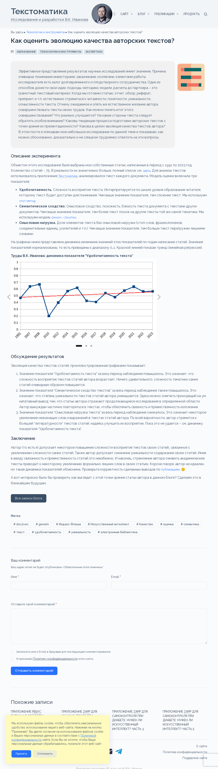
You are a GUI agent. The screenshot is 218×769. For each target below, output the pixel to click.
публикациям (171, 469)
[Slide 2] (86, 345)
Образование (26, 51)
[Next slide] (159, 297)
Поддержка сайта (195, 754)
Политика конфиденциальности (185, 748)
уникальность (79, 533)
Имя (15, 578)
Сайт (127, 13)
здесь (147, 171)
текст (19, 533)
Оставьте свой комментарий (34, 605)
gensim (42, 524)
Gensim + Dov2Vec (65, 217)
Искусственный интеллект (108, 524)
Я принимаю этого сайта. (53, 660)
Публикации (167, 13)
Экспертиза (94, 51)
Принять (21, 753)
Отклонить (44, 753)
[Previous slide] (9, 297)
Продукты (195, 13)
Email (116, 578)
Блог (144, 13)
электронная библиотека (117, 533)
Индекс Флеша (68, 524)
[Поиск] (205, 14)
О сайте (201, 742)
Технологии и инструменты (45, 32)
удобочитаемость (46, 533)
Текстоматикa (39, 11)
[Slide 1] (79, 345)
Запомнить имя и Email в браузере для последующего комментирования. (63, 653)
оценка (167, 524)
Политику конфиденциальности (53, 660)
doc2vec (21, 524)
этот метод (28, 201)
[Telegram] (118, 748)
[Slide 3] (91, 345)
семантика (190, 524)
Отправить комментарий (34, 672)
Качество (144, 524)
